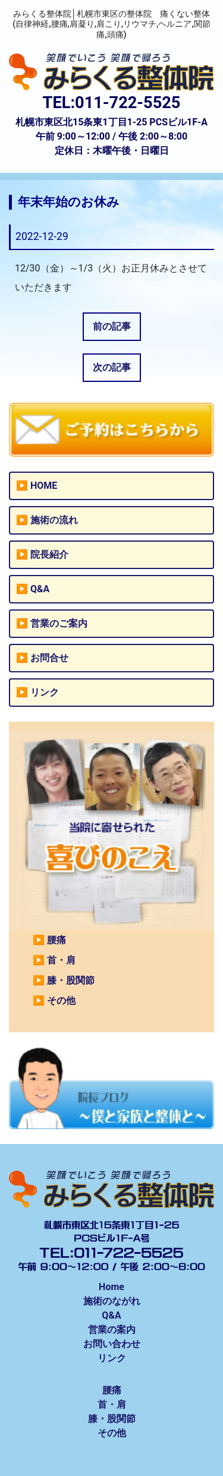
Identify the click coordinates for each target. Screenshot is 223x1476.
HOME (43, 485)
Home (111, 1286)
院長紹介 (49, 554)
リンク (44, 692)
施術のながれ (111, 1301)
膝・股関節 (71, 980)
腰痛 (56, 940)
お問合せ (49, 657)
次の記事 (112, 367)
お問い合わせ (111, 1343)
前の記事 (112, 326)
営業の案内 (112, 1329)
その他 (61, 1000)
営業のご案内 (58, 623)
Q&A (39, 589)
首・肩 (61, 960)
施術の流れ (54, 520)
